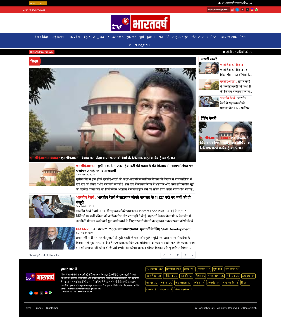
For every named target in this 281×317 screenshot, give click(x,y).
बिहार (86, 37)
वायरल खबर (229, 37)
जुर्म (141, 37)
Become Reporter (218, 9)
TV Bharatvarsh (248, 307)
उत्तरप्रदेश (74, 37)
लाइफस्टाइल (180, 37)
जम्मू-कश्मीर (101, 37)
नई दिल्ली (58, 37)
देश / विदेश (42, 37)
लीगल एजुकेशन (139, 45)
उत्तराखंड (117, 37)
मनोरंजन (212, 37)
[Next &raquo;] (192, 255)
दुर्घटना (151, 37)
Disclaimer (52, 307)
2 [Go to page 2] (178, 255)
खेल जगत (197, 37)
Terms (27, 307)
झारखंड (131, 37)
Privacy (39, 307)
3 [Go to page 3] (185, 255)
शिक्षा (243, 37)
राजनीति (163, 37)
